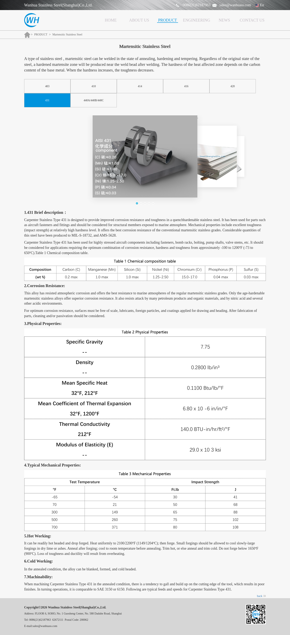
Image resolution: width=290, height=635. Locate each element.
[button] (137, 203)
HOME (111, 20)
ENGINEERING (196, 20)
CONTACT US (252, 20)
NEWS (224, 20)
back (261, 596)
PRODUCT (167, 20)
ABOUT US (139, 20)
